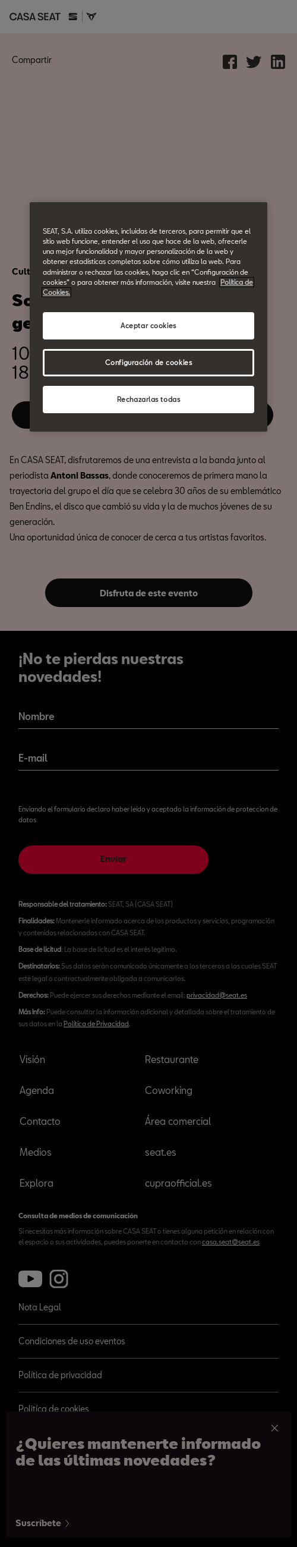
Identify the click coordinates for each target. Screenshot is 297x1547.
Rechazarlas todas (149, 399)
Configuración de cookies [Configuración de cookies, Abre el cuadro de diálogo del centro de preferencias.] (148, 362)
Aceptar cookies (148, 325)
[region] (148, 316)
